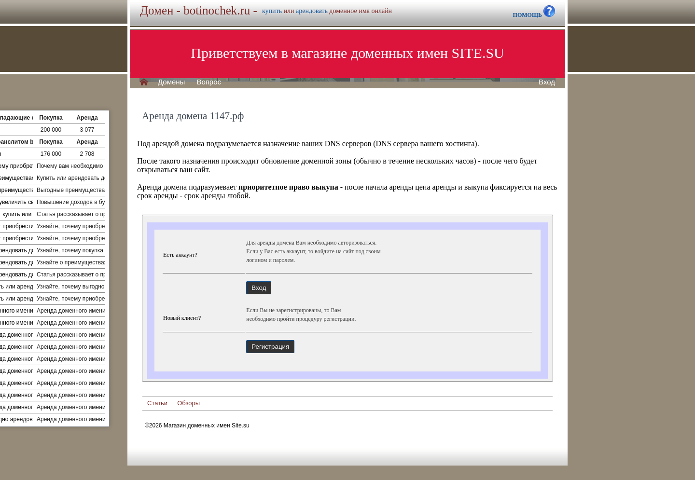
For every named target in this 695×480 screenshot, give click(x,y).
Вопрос (208, 82)
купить (272, 10)
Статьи (157, 403)
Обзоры (188, 403)
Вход (547, 82)
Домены (171, 82)
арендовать (312, 10)
